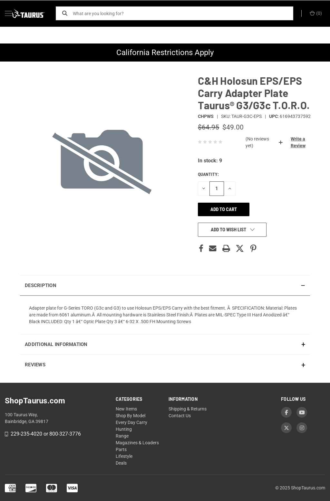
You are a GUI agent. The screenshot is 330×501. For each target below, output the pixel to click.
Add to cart (223, 209)
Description (40, 285)
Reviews (35, 365)
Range (122, 435)
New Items (126, 408)
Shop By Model (130, 415)
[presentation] (165, 314)
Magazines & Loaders (137, 442)
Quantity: (208, 174)
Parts (121, 449)
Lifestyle (124, 456)
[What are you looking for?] (186, 13)
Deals (121, 463)
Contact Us (180, 415)
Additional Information (56, 344)
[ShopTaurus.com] (36, 13)
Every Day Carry (131, 422)
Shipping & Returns (188, 408)
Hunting (124, 429)
